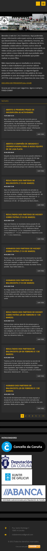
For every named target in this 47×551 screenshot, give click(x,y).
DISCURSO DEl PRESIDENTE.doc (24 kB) (17, 83)
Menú (43, 4)
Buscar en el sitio (38, 4)
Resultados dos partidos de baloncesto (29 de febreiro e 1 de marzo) (23, 351)
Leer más (41, 134)
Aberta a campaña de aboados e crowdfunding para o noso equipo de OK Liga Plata (24, 146)
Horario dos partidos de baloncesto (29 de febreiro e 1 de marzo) (23, 388)
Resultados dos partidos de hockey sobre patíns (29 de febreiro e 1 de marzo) (24, 315)
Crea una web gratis (22, 546)
